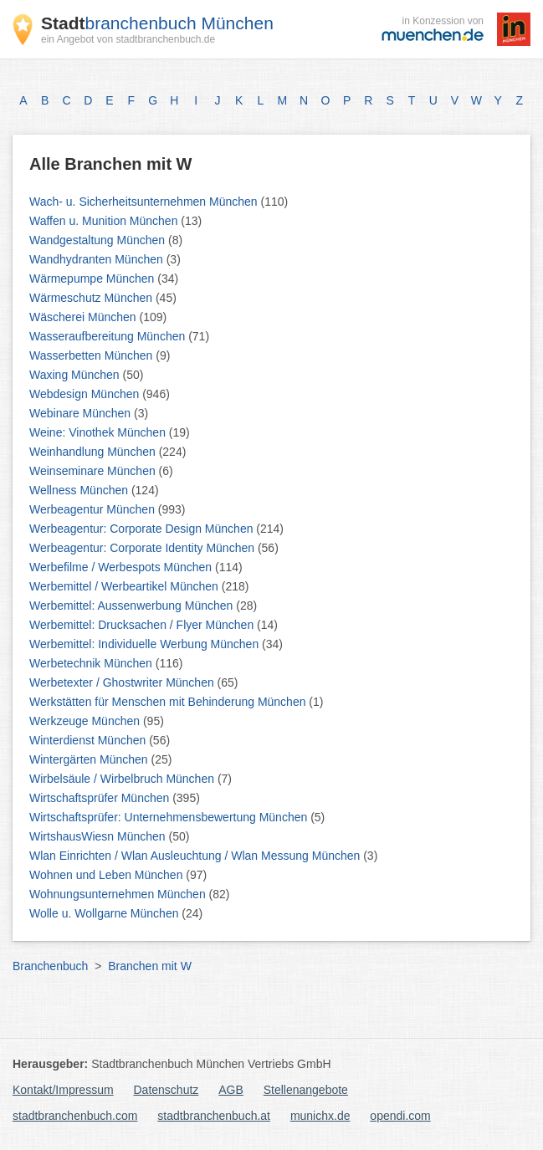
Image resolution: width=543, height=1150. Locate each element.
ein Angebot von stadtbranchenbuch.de (128, 39)
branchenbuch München (157, 23)
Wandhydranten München (97, 259)
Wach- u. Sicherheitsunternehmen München (145, 201)
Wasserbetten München (92, 355)
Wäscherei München (84, 317)
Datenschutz (166, 1089)
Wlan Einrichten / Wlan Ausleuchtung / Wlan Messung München (196, 855)
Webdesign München (85, 394)
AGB (230, 1089)
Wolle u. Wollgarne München (105, 913)
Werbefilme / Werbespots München (122, 567)
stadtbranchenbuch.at (213, 1115)
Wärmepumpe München (93, 278)
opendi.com (400, 1115)
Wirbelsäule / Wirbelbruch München (123, 778)
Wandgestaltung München (98, 240)
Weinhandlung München (94, 451)
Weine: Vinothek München (99, 432)
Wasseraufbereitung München (108, 336)
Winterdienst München (89, 740)
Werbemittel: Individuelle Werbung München (145, 644)
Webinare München (81, 413)
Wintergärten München (90, 759)
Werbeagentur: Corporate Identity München (143, 548)
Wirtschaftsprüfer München (100, 798)
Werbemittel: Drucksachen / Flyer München (143, 624)
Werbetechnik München (92, 663)
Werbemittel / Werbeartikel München (125, 586)
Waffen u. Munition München (105, 220)
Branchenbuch (50, 966)
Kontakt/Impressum (63, 1089)
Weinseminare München (94, 471)
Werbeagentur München (93, 509)
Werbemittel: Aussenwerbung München (132, 605)
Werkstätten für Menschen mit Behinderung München (169, 701)
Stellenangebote (306, 1089)
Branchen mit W (150, 966)
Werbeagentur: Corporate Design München (142, 528)
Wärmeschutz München (92, 297)
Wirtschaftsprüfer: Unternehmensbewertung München (169, 817)
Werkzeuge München (86, 721)
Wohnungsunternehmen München (119, 894)
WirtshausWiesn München (99, 836)
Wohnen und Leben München (107, 875)
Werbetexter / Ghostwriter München (123, 682)
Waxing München (76, 374)
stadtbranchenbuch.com (75, 1115)
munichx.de (320, 1115)
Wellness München (80, 490)
